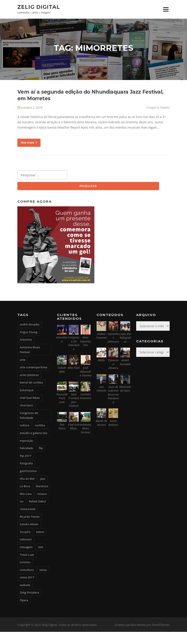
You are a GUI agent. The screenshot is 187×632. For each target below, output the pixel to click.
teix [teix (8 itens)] (40, 547)
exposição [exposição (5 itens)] (26, 441)
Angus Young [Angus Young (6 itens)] (28, 332)
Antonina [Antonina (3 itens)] (26, 340)
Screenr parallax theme (130, 625)
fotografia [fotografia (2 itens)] (26, 464)
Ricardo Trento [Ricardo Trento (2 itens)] (29, 517)
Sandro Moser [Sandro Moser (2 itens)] (29, 524)
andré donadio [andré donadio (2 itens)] (29, 325)
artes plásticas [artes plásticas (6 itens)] (29, 375)
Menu (166, 9)
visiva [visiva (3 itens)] (43, 570)
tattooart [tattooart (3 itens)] (26, 540)
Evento (165, 108)
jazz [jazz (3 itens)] (42, 479)
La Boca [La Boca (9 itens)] (25, 486)
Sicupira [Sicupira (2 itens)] (25, 532)
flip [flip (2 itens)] (41, 448)
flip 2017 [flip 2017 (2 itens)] (25, 456)
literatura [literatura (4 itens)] (42, 486)
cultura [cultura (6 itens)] (24, 426)
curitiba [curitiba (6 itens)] (40, 426)
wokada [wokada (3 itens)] (25, 585)
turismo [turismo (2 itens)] (25, 562)
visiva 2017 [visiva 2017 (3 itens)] (27, 577)
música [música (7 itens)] (42, 494)
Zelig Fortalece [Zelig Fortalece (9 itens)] (29, 593)
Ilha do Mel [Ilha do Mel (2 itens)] (27, 479)
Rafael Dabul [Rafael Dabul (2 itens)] (37, 502)
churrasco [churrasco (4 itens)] (26, 405)
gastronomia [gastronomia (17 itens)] (28, 471)
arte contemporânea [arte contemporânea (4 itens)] (33, 367)
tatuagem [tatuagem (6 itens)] (26, 547)
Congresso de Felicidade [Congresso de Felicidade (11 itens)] (29, 415)
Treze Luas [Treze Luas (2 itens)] (27, 555)
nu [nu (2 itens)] (21, 502)
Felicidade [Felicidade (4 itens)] (26, 448)
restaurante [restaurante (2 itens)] (27, 509)
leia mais (29, 142)
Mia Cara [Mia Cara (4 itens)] (26, 494)
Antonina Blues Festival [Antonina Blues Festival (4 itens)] (30, 349)
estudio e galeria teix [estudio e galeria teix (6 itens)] (33, 433)
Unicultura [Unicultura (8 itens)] (27, 570)
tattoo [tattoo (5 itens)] (40, 532)
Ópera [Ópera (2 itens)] (24, 600)
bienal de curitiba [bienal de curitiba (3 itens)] (31, 383)
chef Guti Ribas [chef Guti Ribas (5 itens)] (30, 398)
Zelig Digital (38, 7)
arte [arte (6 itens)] (22, 360)
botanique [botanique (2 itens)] (26, 390)
